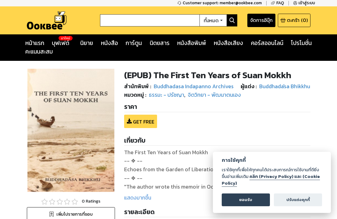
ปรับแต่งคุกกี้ (298, 200)
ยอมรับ (245, 200)
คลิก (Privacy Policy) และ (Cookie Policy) (271, 179)
